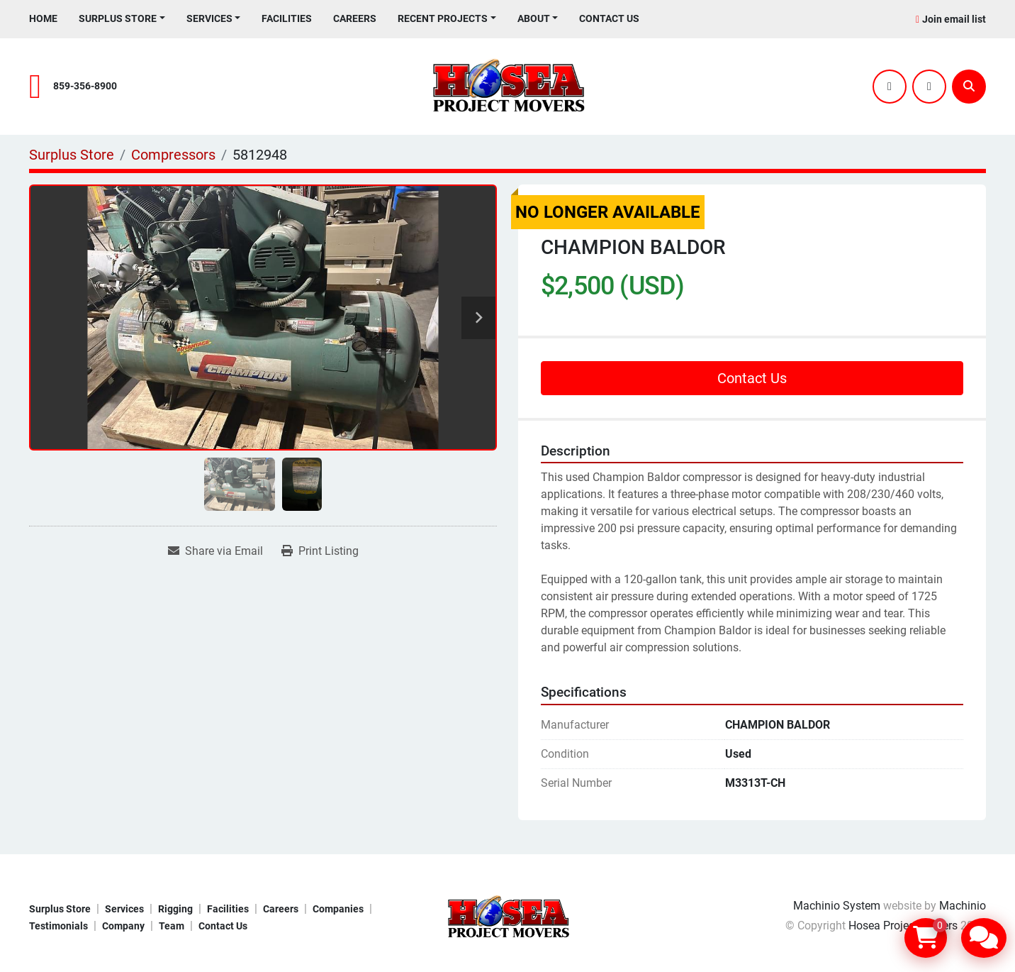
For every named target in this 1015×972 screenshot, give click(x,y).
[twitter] (890, 87)
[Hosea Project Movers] (507, 916)
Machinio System (836, 905)
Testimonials (58, 926)
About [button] (533, 18)
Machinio (962, 905)
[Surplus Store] (71, 154)
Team (171, 926)
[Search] (969, 87)
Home (43, 18)
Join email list (954, 19)
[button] (122, 18)
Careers (354, 18)
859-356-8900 (85, 86)
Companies (338, 909)
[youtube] (929, 87)
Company (123, 926)
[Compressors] (173, 154)
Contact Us (609, 18)
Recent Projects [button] (443, 18)
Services (209, 18)
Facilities (287, 18)
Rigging (175, 909)
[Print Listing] (320, 551)
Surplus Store (118, 18)
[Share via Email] (215, 551)
